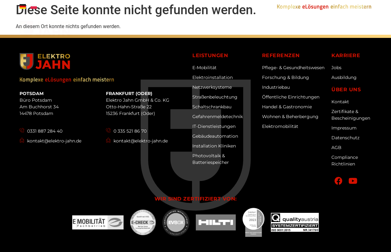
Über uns (163, 31)
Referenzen (252, 31)
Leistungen (205, 31)
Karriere (296, 31)
